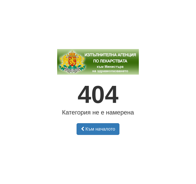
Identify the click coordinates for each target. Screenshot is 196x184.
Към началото (98, 129)
